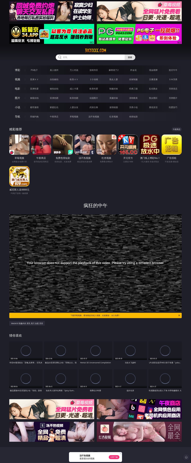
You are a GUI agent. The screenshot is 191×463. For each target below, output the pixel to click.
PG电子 (34, 70)
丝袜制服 (133, 79)
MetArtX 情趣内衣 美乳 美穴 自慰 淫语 (27, 323)
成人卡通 (74, 88)
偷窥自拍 (34, 98)
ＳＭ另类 (173, 79)
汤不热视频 (93, 116)
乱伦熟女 (153, 88)
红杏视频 (113, 116)
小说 (17, 107)
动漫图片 (94, 98)
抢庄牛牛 (173, 70)
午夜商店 (54, 116)
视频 (17, 79)
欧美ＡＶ (74, 79)
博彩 (17, 70)
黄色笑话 (153, 107)
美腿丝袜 (113, 98)
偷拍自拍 (54, 88)
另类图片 (173, 98)
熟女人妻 (113, 79)
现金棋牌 (153, 70)
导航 (17, 116)
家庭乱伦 (54, 107)
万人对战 (74, 70)
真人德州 (54, 70)
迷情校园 (113, 107)
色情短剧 (133, 116)
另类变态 (173, 88)
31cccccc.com (95, 50)
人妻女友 (74, 107)
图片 (17, 98)
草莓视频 (74, 116)
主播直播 (153, 79)
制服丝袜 (113, 88)
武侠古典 (94, 107)
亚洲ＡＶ (34, 79)
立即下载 (114, 457)
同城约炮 (34, 116)
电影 (17, 88)
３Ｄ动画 (94, 79)
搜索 (130, 57)
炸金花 (133, 70)
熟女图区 (153, 98)
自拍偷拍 (54, 79)
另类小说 (133, 107)
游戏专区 (94, 70)
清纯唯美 (133, 98)
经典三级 (133, 88)
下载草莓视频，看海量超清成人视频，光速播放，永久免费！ (125, 315)
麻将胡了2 (113, 70)
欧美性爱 (94, 88)
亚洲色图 (54, 98)
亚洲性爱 (34, 88)
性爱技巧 (173, 107)
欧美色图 (74, 98)
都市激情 (34, 107)
